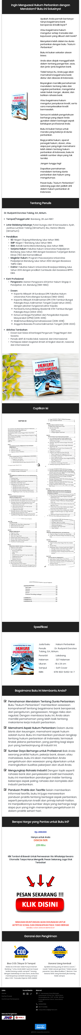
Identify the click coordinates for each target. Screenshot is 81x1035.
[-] (24, 993)
